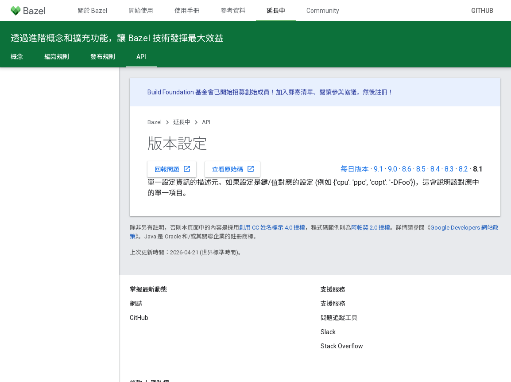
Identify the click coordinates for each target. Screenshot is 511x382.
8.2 (463, 169)
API (206, 122)
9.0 (392, 169)
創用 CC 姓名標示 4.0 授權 (272, 227)
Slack (328, 331)
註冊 (381, 92)
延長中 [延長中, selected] (276, 10)
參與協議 (344, 92)
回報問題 (173, 169)
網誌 (136, 303)
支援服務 (333, 303)
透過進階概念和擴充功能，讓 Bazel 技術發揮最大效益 (117, 38)
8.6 (406, 169)
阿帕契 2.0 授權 (370, 227)
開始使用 (140, 10)
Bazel (154, 122)
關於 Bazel (92, 10)
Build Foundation (170, 92)
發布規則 (102, 56)
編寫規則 (56, 56)
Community (322, 10)
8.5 (421, 169)
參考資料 (233, 10)
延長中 (181, 122)
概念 (17, 56)
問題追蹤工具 (339, 317)
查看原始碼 (233, 169)
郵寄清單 (300, 92)
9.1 (378, 169)
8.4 (435, 169)
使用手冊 (186, 10)
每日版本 (355, 169)
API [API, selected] (141, 56)
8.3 (449, 169)
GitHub (482, 10)
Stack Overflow (342, 346)
